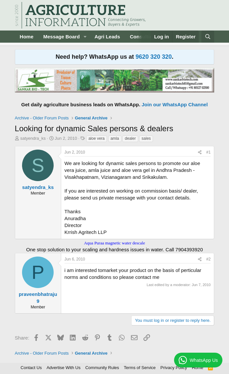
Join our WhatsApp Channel (175, 104)
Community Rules (102, 367)
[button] (84, 37)
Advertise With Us (63, 367)
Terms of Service (140, 367)
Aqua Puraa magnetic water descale (114, 242)
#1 (208, 152)
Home (27, 36)
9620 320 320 (154, 56)
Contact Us (31, 367)
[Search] (207, 37)
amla (115, 138)
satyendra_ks (32, 138)
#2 (208, 259)
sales (146, 138)
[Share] (199, 152)
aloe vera (97, 138)
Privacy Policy (174, 367)
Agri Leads (107, 36)
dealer (130, 138)
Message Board (61, 36)
